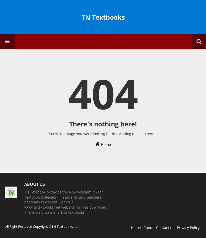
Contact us (165, 227)
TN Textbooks (103, 17)
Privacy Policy (188, 227)
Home (103, 144)
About (148, 227)
